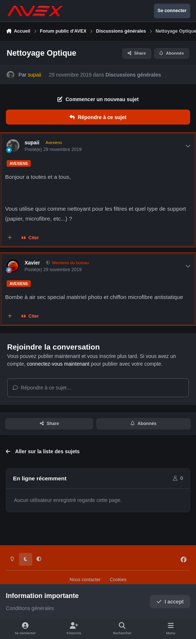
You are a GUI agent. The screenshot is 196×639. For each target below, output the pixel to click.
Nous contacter (85, 579)
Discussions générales (133, 75)
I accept (170, 602)
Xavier (32, 263)
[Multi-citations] (10, 238)
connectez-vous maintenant (58, 364)
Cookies (118, 579)
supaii (31, 142)
